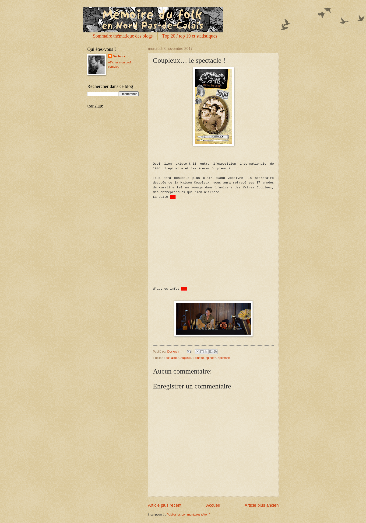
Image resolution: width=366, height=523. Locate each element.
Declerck (119, 56)
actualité (171, 357)
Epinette (198, 357)
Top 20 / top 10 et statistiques (189, 35)
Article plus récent (164, 504)
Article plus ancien (262, 504)
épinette (211, 357)
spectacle (224, 357)
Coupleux (185, 357)
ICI (173, 196)
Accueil (213, 504)
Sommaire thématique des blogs (123, 35)
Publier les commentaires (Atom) (188, 513)
